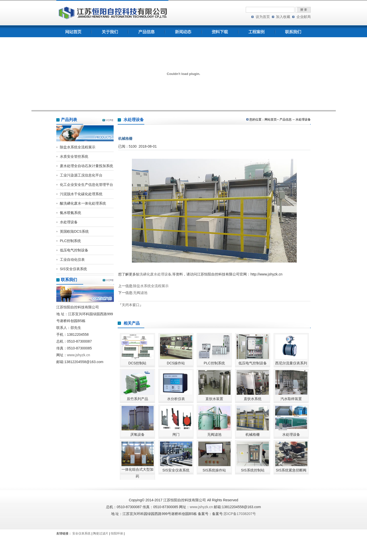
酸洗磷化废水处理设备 (153, 274)
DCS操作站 (176, 363)
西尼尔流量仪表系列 (291, 363)
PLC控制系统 (70, 241)
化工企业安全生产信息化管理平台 (86, 185)
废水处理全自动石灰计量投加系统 (86, 166)
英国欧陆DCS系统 (74, 231)
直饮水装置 (214, 399)
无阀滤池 (140, 293)
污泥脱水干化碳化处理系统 (81, 194)
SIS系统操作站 (214, 470)
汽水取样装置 (291, 399)
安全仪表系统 (81, 533)
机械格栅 (253, 434)
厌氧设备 (137, 434)
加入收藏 (283, 17)
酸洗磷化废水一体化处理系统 (83, 203)
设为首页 (263, 17)
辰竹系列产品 (137, 399)
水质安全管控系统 (74, 156)
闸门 (176, 434)
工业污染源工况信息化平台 (81, 175)
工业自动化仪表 (72, 259)
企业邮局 (303, 17)
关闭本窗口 (130, 305)
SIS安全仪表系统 (73, 269)
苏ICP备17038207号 (240, 514)
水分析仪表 (176, 399)
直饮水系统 (252, 399)
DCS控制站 (137, 363)
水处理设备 (69, 222)
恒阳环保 (117, 533)
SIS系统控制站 (253, 470)
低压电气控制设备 (74, 250)
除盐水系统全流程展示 (77, 147)
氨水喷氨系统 (70, 213)
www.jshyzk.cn (78, 355)
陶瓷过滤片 (100, 533)
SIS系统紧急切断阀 (291, 470)
